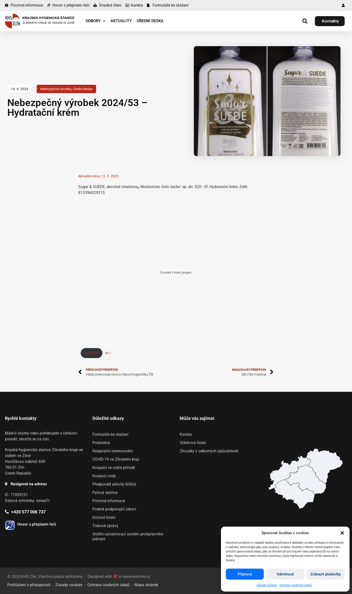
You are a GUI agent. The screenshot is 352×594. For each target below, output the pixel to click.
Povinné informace (108, 501)
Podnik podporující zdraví (114, 509)
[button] (342, 532)
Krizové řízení (103, 517)
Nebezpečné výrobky (55, 89)
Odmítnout (285, 574)
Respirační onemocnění (112, 451)
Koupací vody (104, 476)
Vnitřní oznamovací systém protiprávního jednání (127, 536)
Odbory (96, 21)
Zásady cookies (266, 585)
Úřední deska (150, 21)
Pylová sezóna (105, 492)
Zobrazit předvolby (325, 574)
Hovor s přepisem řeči (36, 524)
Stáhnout (91, 353)
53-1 (108, 353)
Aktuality (121, 21)
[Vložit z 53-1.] (176, 272)
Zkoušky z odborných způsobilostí (209, 451)
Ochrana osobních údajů (295, 585)
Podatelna (101, 442)
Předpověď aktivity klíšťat (114, 484)
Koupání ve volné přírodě (113, 467)
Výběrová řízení (193, 442)
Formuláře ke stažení (110, 434)
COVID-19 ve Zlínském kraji (115, 459)
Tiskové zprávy (105, 525)
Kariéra (186, 434)
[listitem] (294, 494)
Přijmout (245, 574)
